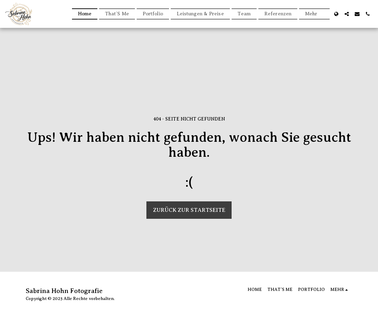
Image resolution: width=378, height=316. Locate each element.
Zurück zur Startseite (189, 210)
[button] (347, 13)
